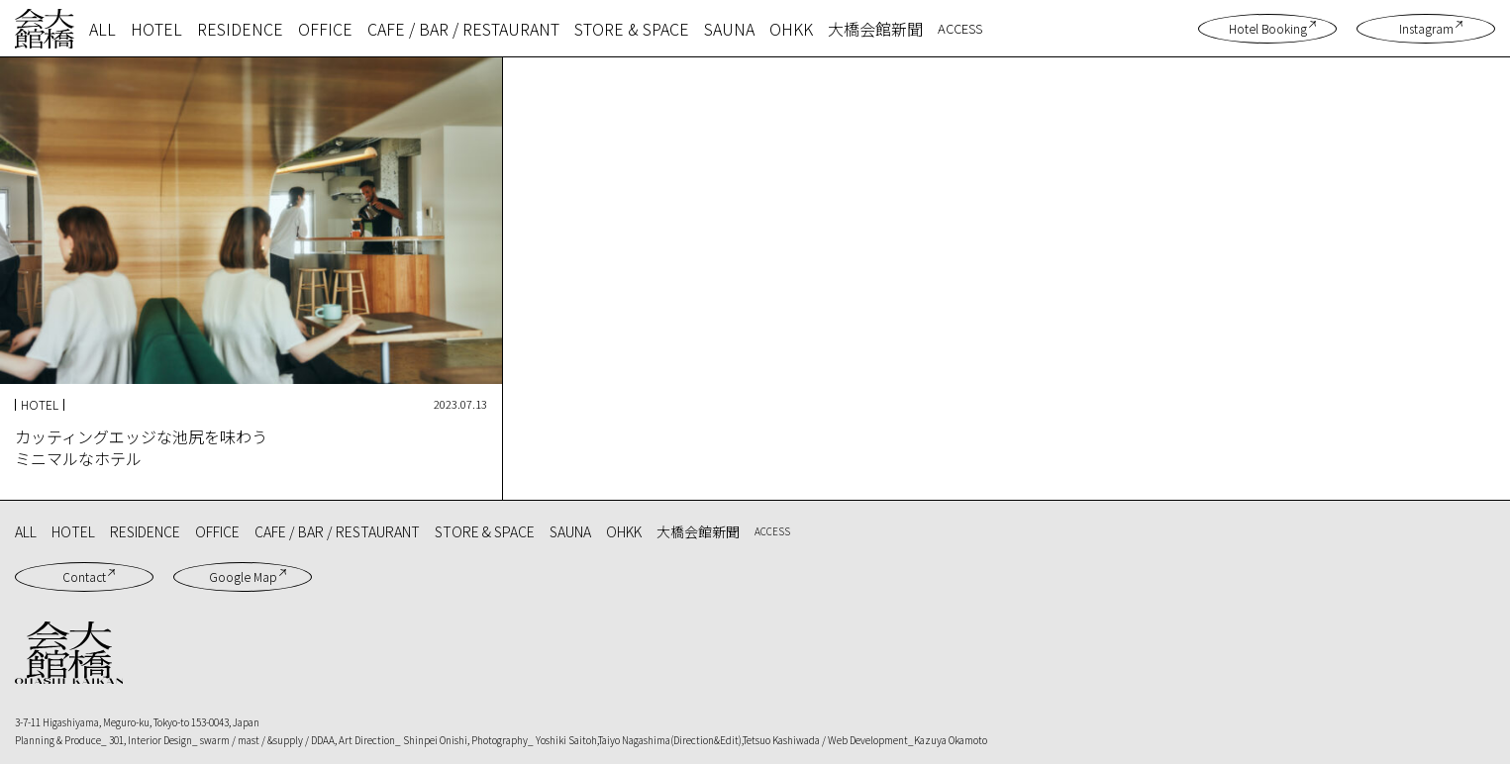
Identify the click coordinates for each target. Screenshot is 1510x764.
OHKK (791, 29)
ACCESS (960, 28)
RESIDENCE (240, 29)
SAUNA (729, 29)
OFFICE (325, 29)
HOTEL (156, 29)
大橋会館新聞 (875, 29)
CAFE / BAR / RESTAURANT (463, 29)
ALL (102, 29)
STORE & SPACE (631, 29)
